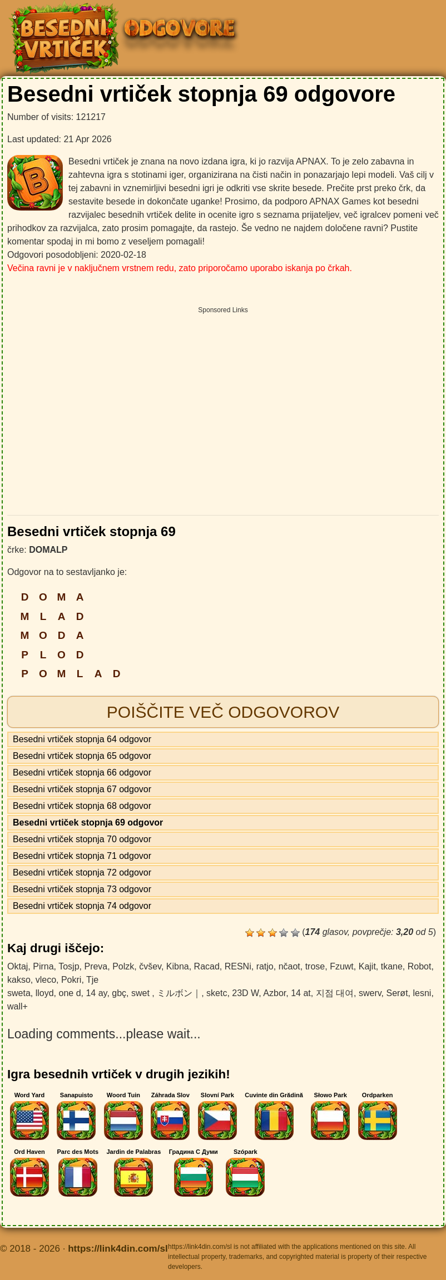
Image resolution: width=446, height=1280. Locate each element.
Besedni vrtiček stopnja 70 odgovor (82, 839)
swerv (370, 993)
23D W (245, 993)
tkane (392, 966)
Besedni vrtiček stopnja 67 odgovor (82, 789)
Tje (92, 979)
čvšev (150, 966)
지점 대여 (335, 993)
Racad (207, 966)
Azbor (274, 993)
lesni (422, 993)
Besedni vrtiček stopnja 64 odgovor (82, 739)
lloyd (45, 993)
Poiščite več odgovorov (223, 712)
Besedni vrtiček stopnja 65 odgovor (82, 756)
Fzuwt (342, 966)
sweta (19, 993)
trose (315, 966)
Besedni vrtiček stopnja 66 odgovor (82, 772)
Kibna (177, 966)
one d (69, 993)
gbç (119, 993)
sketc (216, 993)
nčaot (289, 966)
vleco (46, 979)
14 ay (96, 993)
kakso (19, 979)
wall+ (17, 1006)
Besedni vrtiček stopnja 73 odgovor (82, 889)
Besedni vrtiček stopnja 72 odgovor (82, 872)
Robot (420, 966)
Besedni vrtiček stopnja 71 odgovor (82, 856)
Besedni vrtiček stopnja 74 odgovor (82, 906)
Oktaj (17, 966)
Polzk (123, 966)
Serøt (397, 993)
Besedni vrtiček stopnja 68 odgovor (82, 806)
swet (141, 993)
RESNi (238, 966)
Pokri (71, 979)
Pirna (43, 966)
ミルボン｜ (179, 993)
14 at (301, 993)
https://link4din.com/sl (117, 1248)
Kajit (367, 966)
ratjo (265, 966)
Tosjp (68, 966)
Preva (95, 966)
